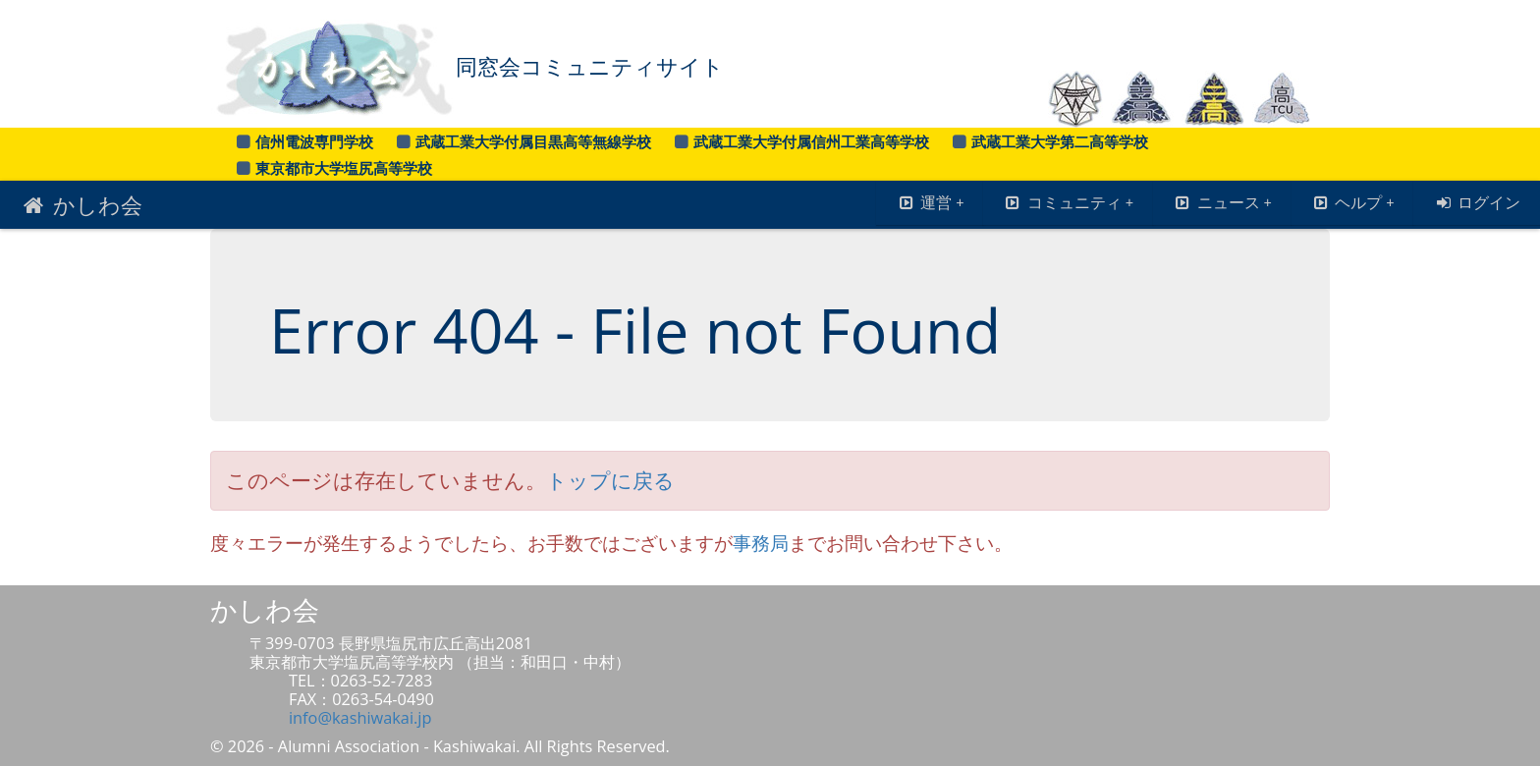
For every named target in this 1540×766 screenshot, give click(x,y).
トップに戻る (610, 480)
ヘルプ (1353, 202)
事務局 (761, 543)
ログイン (1476, 202)
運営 (929, 202)
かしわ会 (81, 204)
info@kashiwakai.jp (360, 718)
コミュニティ (1068, 202)
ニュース (1222, 202)
